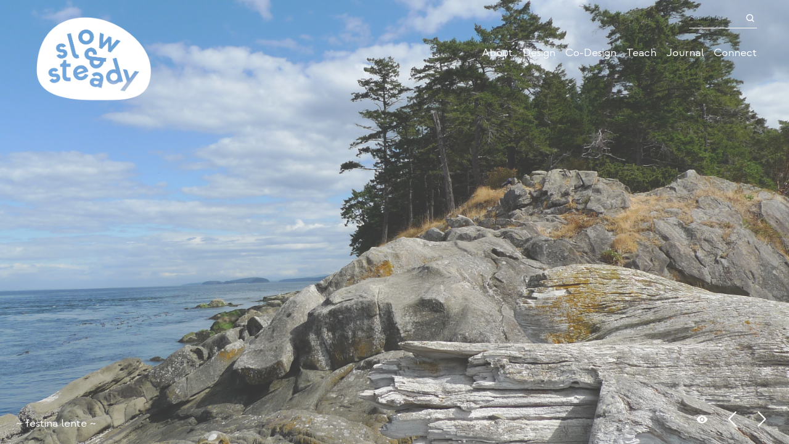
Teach (641, 53)
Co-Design (590, 53)
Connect (735, 53)
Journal (685, 53)
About (497, 53)
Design (539, 53)
